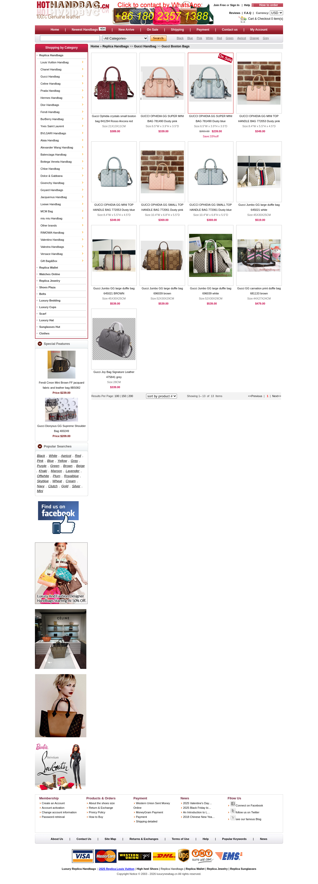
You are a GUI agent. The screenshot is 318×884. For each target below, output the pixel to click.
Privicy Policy (97, 812)
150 (124, 396)
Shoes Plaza (47, 287)
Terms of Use (180, 838)
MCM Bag (47, 211)
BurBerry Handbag (52, 119)
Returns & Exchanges (144, 838)
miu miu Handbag (51, 218)
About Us (57, 838)
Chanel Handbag (51, 69)
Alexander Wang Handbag (57, 147)
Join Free (219, 5)
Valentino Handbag (52, 239)
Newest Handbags (89, 29)
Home (55, 29)
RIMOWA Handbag (52, 232)
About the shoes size (102, 803)
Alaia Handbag (50, 140)
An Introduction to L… (196, 812)
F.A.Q (247, 12)
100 (117, 396)
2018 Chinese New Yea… (199, 816)
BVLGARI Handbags (53, 133)
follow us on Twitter (244, 812)
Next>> (276, 396)
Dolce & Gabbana (52, 175)
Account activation (53, 807)
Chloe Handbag (50, 168)
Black (180, 38)
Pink (199, 38)
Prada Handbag (50, 90)
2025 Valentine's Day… (197, 803)
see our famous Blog (245, 819)
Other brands (49, 225)
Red (219, 38)
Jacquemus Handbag (54, 197)
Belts (42, 293)
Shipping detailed (146, 821)
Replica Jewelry (49, 280)
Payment (202, 29)
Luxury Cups (47, 307)
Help (247, 5)
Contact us (229, 29)
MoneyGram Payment (149, 812)
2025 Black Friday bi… (197, 807)
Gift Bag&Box (49, 260)
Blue (190, 38)
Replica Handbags (51, 55)
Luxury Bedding (50, 300)
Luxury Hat (46, 320)
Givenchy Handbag (52, 182)
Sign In (235, 5)
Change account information (59, 812)
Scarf (42, 313)
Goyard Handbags (52, 190)
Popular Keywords (234, 838)
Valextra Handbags (52, 246)
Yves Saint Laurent (52, 126)
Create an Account (53, 803)
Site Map (110, 838)
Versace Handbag (52, 253)
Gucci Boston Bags (176, 46)
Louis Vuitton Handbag (55, 62)
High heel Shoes (147, 868)
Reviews (234, 12)
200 (130, 396)
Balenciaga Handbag (53, 154)
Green (230, 38)
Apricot (241, 38)
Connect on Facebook (246, 805)
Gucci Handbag (50, 76)
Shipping (177, 29)
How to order (268, 5)
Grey (266, 38)
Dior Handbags (50, 104)
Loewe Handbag (51, 204)
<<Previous (255, 396)
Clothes (44, 333)
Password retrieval (53, 816)
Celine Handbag (51, 83)
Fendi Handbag (50, 112)
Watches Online (49, 274)
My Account (259, 29)
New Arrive (126, 29)
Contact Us (83, 838)
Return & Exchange (101, 807)
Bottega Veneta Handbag (56, 161)
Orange (254, 38)
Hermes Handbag (51, 97)
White (209, 38)
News (263, 838)
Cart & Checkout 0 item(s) (265, 19)
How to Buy (96, 816)
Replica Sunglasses (243, 868)
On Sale (152, 29)
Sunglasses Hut (49, 326)
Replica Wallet (48, 267)
